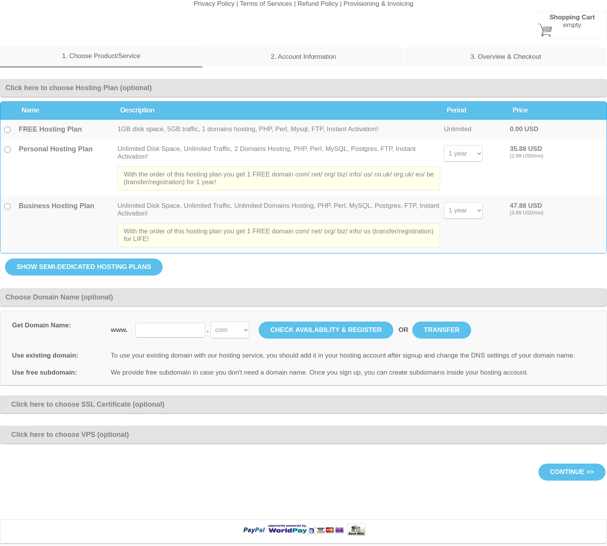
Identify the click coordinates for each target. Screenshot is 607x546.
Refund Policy (318, 3)
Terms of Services (266, 3)
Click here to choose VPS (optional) (67, 434)
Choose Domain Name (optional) (59, 297)
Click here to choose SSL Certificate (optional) (85, 404)
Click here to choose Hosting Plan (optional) (78, 88)
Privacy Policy (214, 3)
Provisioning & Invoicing (378, 3)
